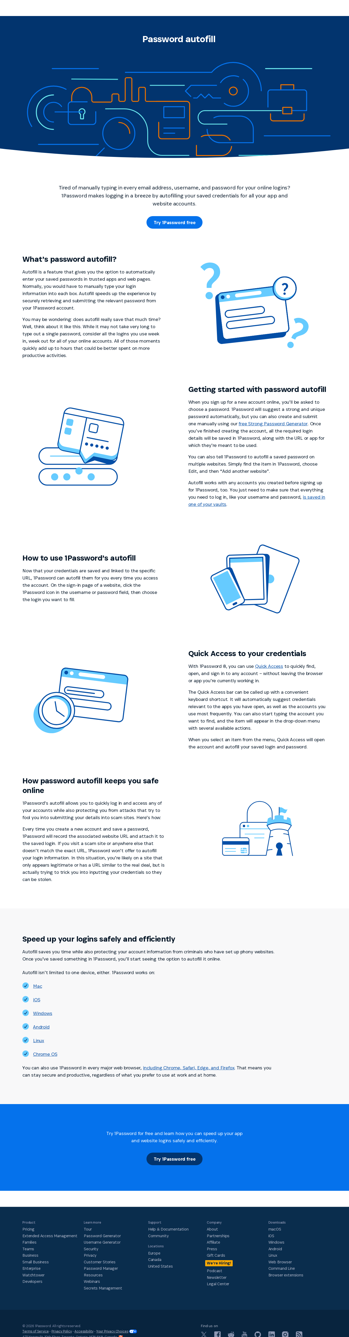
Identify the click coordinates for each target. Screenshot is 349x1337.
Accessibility (83, 1331)
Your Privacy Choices (116, 1331)
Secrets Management (103, 1287)
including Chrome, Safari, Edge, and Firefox (188, 1068)
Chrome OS (45, 1054)
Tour (88, 1229)
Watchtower (33, 1274)
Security (91, 1248)
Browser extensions (285, 1274)
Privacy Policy (61, 1331)
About (212, 1229)
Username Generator (102, 1242)
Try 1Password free (175, 222)
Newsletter (216, 1277)
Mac (37, 986)
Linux (38, 1040)
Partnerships (218, 1235)
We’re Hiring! (219, 1262)
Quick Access (269, 666)
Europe (154, 1252)
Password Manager (101, 1268)
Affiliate (213, 1242)
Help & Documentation (168, 1229)
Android (41, 1027)
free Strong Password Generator (273, 423)
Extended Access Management (49, 1235)
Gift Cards (216, 1255)
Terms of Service (35, 1331)
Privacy (90, 1255)
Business (30, 1255)
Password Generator (102, 1235)
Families (29, 1242)
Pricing (28, 1229)
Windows (42, 1013)
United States (160, 1265)
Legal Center (218, 1283)
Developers (32, 1281)
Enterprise (31, 1268)
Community (158, 1235)
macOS (274, 1229)
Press (212, 1248)
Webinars (92, 1281)
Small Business (35, 1261)
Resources (93, 1274)
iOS (36, 1000)
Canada (154, 1259)
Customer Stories (99, 1261)
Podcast (214, 1270)
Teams (28, 1248)
